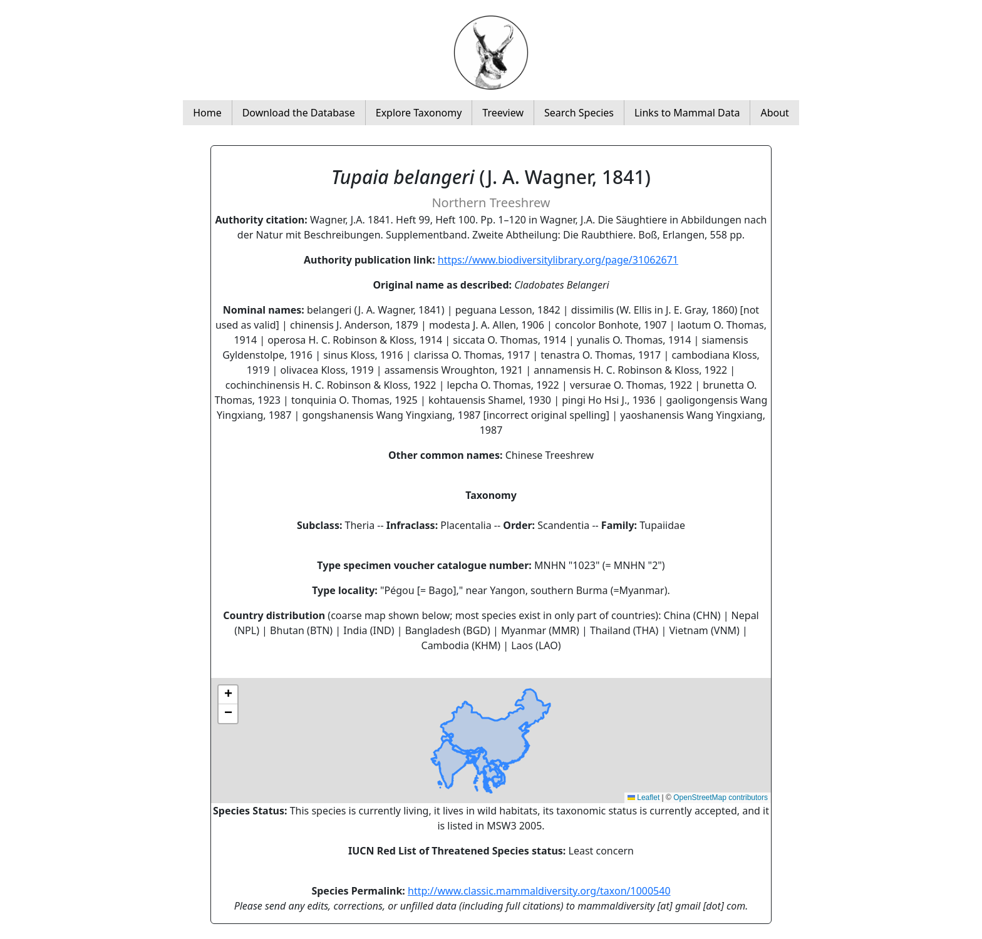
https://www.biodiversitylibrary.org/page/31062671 (558, 260)
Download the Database (298, 113)
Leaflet (643, 797)
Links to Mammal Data (687, 113)
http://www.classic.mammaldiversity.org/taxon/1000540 (539, 891)
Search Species (579, 113)
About (774, 113)
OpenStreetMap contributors (720, 797)
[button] (228, 694)
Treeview (503, 113)
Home (207, 113)
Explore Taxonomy (419, 113)
